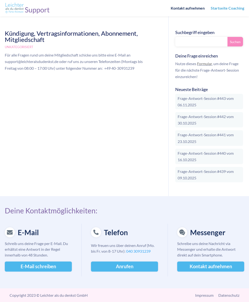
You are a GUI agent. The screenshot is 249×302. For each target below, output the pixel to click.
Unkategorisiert (19, 47)
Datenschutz (228, 295)
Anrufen (124, 266)
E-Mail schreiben (38, 266)
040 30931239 (138, 251)
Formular (204, 63)
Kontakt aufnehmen (188, 8)
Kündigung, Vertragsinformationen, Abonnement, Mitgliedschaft (71, 36)
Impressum (204, 295)
